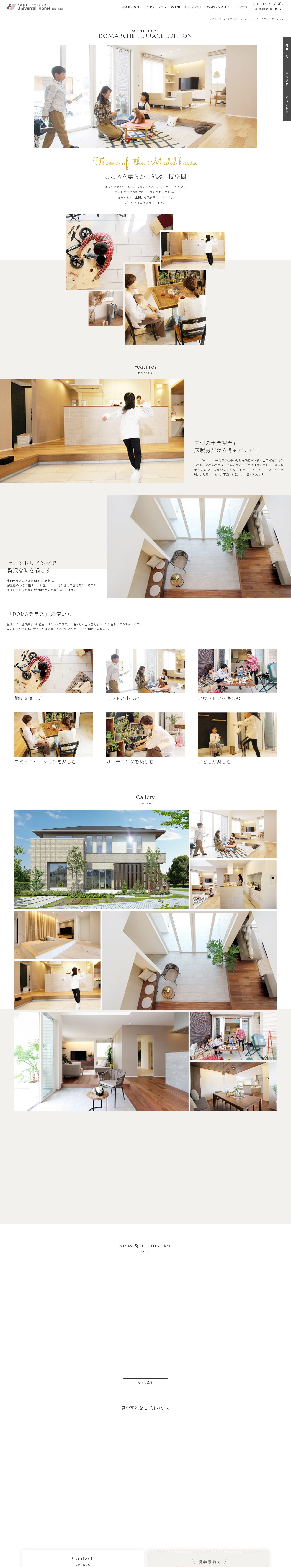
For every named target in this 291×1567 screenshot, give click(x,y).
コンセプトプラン (155, 7)
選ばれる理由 (130, 7)
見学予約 (287, 50)
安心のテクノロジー (219, 7)
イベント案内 (287, 106)
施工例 (175, 7)
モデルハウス (193, 7)
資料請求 (287, 78)
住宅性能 (242, 7)
